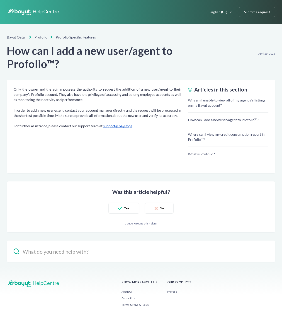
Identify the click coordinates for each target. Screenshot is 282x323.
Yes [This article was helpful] (126, 208)
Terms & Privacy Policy (135, 304)
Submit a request (257, 12)
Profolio (40, 37)
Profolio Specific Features (76, 37)
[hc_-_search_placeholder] (141, 251)
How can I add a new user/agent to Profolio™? (223, 120)
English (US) (218, 12)
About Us (127, 291)
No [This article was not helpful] (162, 208)
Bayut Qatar (16, 37)
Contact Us (128, 298)
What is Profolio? (201, 154)
